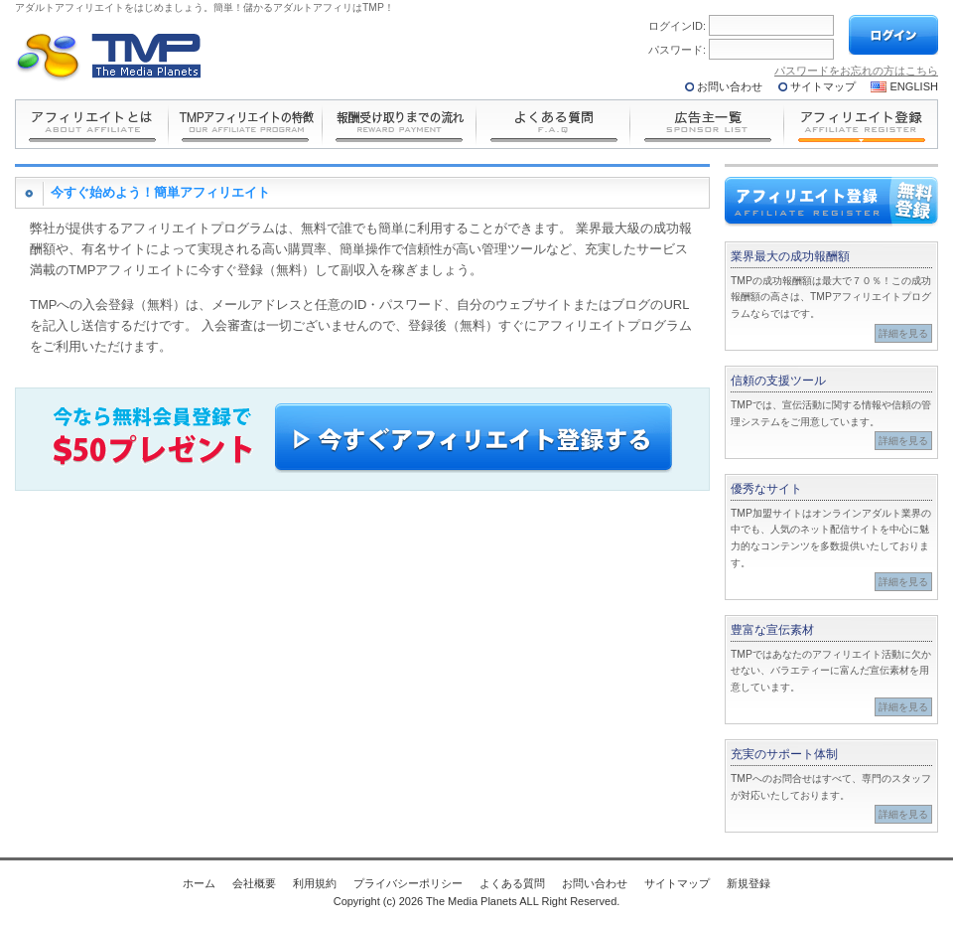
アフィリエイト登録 (861, 124)
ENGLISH (914, 86)
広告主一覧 (707, 124)
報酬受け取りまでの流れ (399, 124)
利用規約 (315, 883)
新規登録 (748, 883)
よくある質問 (553, 124)
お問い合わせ (729, 86)
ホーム (199, 883)
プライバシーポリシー (408, 883)
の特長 (246, 124)
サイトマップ (823, 86)
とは (92, 124)
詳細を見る (903, 333)
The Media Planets (109, 56)
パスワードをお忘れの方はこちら (856, 71)
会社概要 (254, 883)
